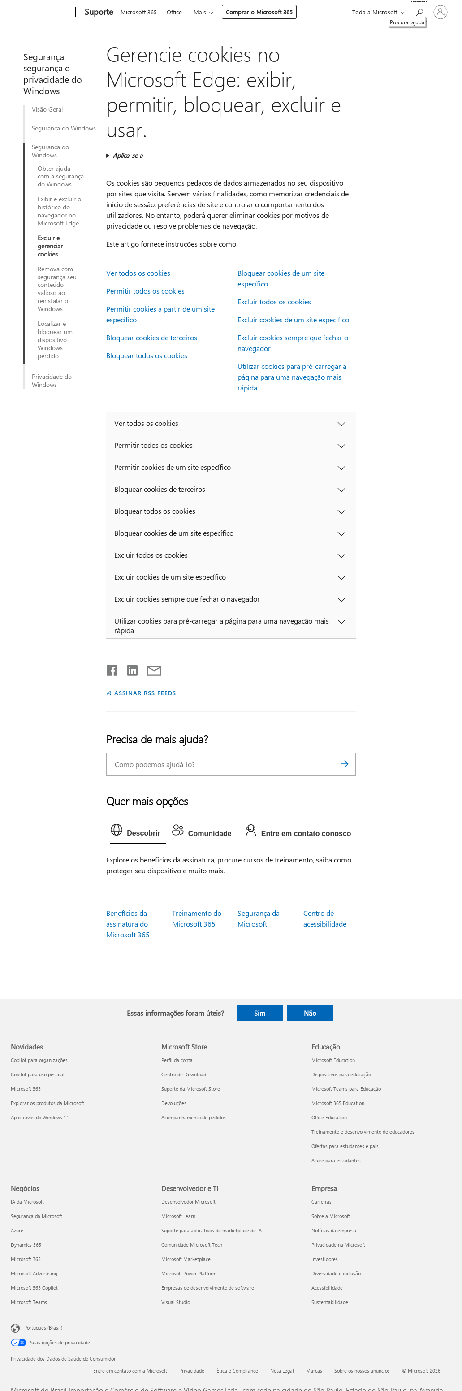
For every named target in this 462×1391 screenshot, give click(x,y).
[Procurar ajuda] (419, 11)
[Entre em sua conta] (440, 12)
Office (174, 12)
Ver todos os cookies (138, 272)
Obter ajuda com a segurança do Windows (61, 177)
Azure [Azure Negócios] (17, 1230)
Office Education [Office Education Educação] (329, 1117)
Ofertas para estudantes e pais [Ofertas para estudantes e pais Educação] (345, 1146)
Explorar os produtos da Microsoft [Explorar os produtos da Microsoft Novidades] (47, 1103)
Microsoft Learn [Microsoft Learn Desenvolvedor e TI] (178, 1216)
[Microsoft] (41, 12)
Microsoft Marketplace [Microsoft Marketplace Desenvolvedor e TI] (186, 1259)
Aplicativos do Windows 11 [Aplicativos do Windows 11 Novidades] (40, 1117)
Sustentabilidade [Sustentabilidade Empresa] (329, 1302)
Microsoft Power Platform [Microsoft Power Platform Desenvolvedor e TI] (188, 1273)
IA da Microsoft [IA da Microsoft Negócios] (27, 1201)
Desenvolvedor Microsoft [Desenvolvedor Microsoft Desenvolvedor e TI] (188, 1201)
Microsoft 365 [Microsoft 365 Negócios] (26, 1259)
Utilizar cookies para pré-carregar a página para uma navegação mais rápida (291, 376)
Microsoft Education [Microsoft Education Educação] (333, 1060)
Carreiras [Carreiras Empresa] (321, 1201)
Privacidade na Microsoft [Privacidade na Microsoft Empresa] (338, 1244)
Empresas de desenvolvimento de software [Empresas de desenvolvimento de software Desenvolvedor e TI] (207, 1287)
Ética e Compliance (237, 1370)
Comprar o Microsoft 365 (259, 12)
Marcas (314, 1370)
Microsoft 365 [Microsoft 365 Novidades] (26, 1088)
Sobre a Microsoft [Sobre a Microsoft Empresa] (330, 1216)
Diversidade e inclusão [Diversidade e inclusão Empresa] (336, 1273)
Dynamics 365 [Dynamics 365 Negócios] (26, 1244)
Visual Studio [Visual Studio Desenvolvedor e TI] (175, 1302)
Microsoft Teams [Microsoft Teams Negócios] (29, 1302)
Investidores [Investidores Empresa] (324, 1259)
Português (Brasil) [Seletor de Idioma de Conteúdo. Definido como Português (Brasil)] (43, 1327)
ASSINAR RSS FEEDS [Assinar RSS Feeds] (145, 693)
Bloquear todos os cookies (146, 355)
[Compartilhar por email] (150, 668)
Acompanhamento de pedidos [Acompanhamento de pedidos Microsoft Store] (193, 1117)
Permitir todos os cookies (145, 290)
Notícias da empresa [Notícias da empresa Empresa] (333, 1230)
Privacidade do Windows (52, 381)
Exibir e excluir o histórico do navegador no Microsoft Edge (59, 211)
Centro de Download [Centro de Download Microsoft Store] (183, 1074)
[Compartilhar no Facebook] (112, 668)
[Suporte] (98, 12)
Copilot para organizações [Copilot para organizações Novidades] (39, 1060)
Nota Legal (282, 1370)
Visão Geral (47, 109)
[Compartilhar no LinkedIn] (129, 668)
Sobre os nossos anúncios (362, 1370)
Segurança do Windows (64, 128)
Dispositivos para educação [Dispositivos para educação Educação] (341, 1074)
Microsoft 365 (139, 12)
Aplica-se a (127, 155)
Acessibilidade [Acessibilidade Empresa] (327, 1287)
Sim (259, 1013)
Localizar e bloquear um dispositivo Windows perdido (55, 340)
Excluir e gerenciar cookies (50, 246)
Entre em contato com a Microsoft (130, 1370)
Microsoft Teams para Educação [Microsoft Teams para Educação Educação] (346, 1088)
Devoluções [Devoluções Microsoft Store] (173, 1103)
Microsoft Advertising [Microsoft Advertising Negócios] (34, 1273)
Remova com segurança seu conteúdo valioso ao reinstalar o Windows (57, 289)
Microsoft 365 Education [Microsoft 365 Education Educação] (337, 1103)
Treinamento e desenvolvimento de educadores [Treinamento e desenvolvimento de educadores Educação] (363, 1131)
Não (310, 1013)
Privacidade (191, 1370)
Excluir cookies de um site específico (293, 319)
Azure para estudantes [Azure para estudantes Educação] (336, 1160)
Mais (200, 12)
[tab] (138, 832)
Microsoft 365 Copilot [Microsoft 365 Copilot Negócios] (34, 1287)
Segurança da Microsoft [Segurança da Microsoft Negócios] (36, 1216)
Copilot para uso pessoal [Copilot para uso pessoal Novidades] (38, 1074)
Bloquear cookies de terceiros (151, 337)
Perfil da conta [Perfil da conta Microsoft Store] (177, 1060)
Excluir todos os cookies (274, 301)
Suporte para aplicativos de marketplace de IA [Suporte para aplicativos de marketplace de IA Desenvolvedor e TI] (211, 1230)
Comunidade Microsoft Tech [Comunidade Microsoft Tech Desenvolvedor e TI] (191, 1244)
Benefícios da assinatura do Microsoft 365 (128, 923)
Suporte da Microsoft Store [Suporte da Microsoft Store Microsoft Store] (190, 1088)
